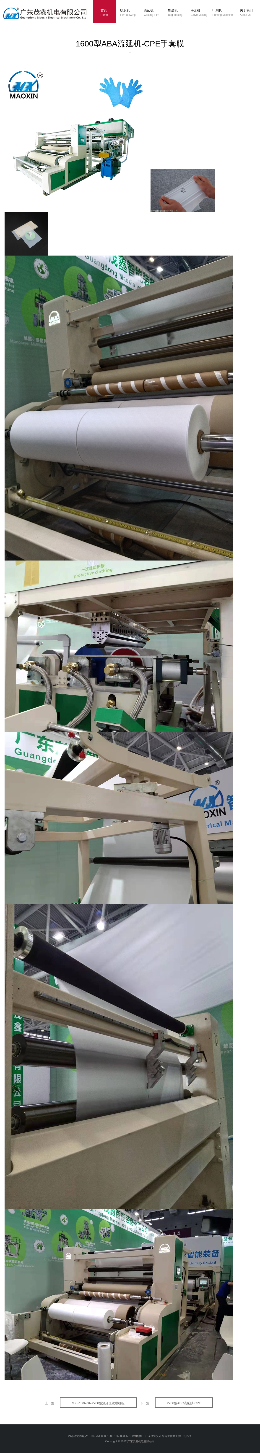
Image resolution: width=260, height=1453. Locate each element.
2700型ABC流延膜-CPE (184, 1403)
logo (49, 15)
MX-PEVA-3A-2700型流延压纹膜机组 (98, 1403)
